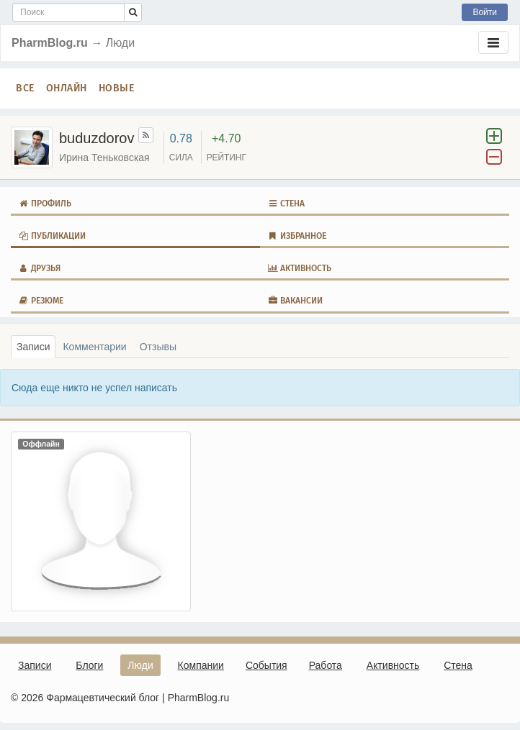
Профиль (44, 204)
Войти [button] (484, 12)
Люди (140, 665)
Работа (325, 665)
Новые (117, 88)
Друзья (39, 268)
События (266, 665)
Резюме (40, 301)
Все (25, 88)
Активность (299, 268)
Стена (286, 204)
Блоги (89, 665)
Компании (201, 665)
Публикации (52, 236)
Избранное (296, 236)
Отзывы (158, 346)
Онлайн (66, 88)
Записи (33, 346)
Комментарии (94, 346)
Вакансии (295, 301)
